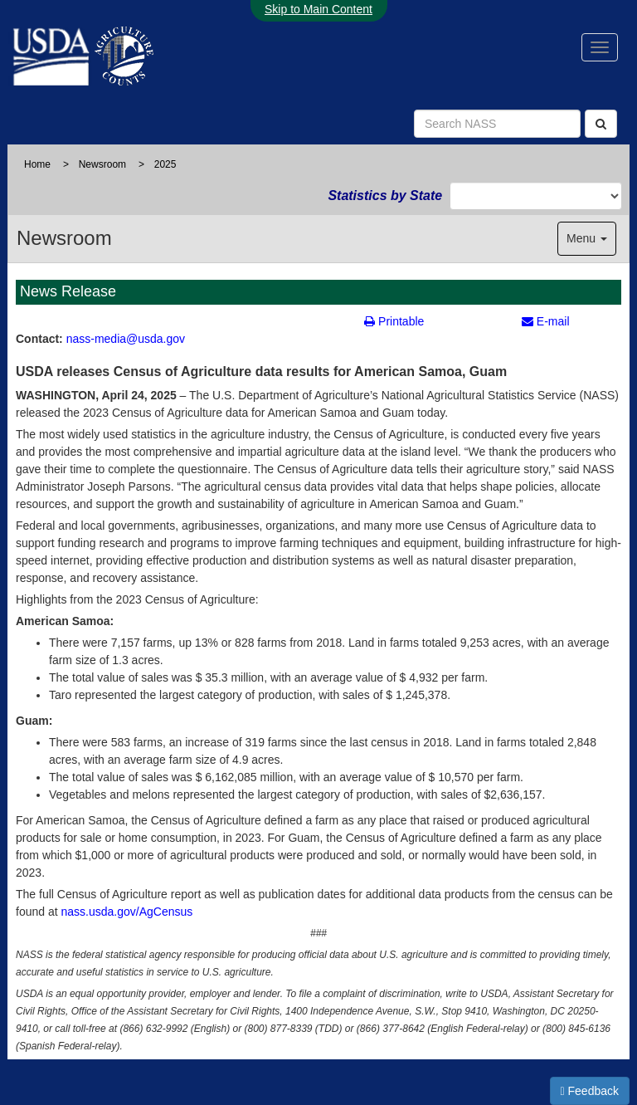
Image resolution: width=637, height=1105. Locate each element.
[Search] (601, 124)
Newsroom (102, 164)
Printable (394, 321)
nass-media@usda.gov (125, 338)
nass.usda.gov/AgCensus (127, 911)
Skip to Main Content (318, 9)
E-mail (546, 321)
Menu (586, 238)
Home (37, 164)
